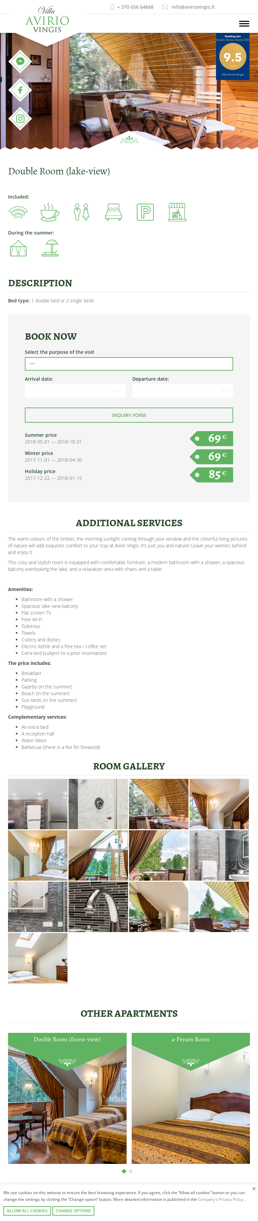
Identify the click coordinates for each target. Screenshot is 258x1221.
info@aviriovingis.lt (193, 7)
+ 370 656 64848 (135, 7)
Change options (73, 1211)
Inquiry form (129, 415)
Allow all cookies (27, 1211)
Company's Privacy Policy (221, 1199)
